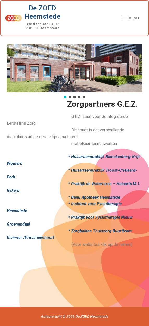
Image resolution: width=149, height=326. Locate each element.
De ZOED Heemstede (42, 12)
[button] (65, 97)
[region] (74, 71)
